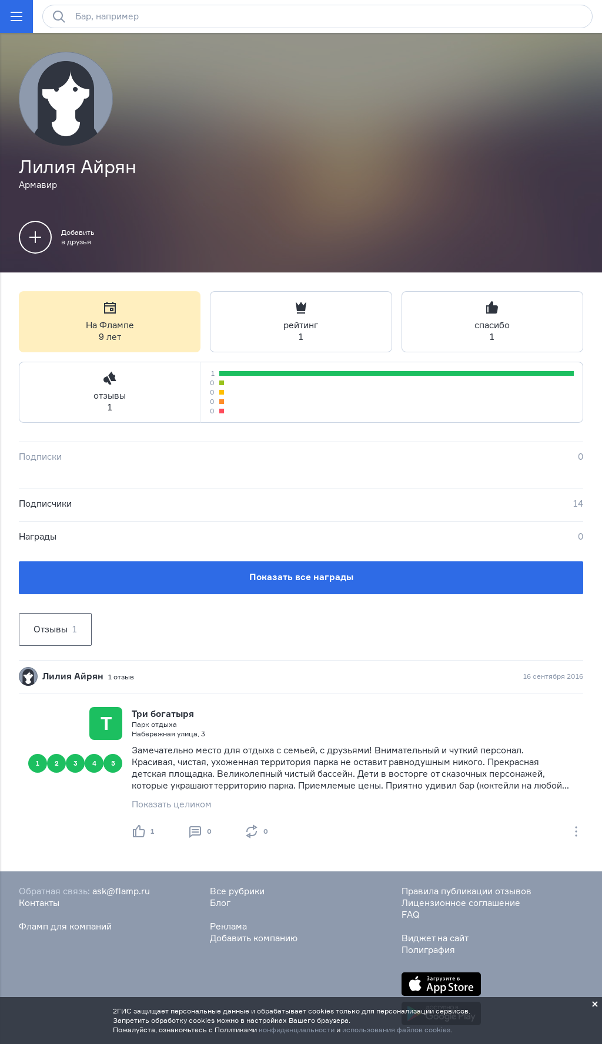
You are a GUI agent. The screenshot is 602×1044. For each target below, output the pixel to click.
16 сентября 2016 (553, 676)
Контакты (39, 902)
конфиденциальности (297, 1029)
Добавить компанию (253, 938)
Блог (220, 902)
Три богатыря (163, 713)
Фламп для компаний (65, 926)
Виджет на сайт (435, 938)
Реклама (228, 926)
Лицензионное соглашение (461, 902)
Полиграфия (428, 949)
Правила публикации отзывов (466, 891)
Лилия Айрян (72, 676)
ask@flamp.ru (121, 891)
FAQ (411, 914)
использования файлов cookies (396, 1029)
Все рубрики (237, 891)
